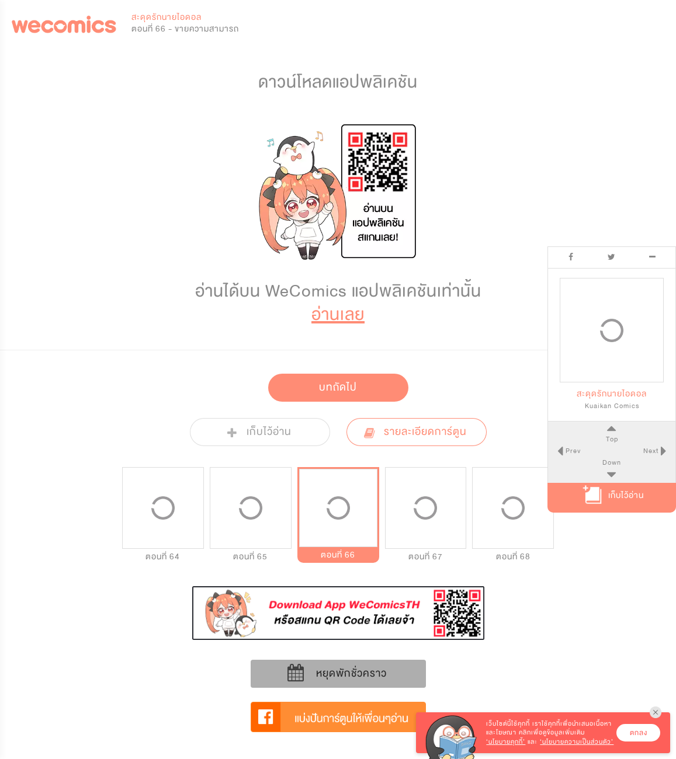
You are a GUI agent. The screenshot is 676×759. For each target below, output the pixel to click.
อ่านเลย (338, 314)
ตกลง (638, 732)
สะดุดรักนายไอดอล (166, 17)
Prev (571, 451)
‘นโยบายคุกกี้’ (505, 741)
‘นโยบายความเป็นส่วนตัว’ (576, 741)
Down (611, 462)
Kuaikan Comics (612, 406)
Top (611, 439)
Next (652, 451)
